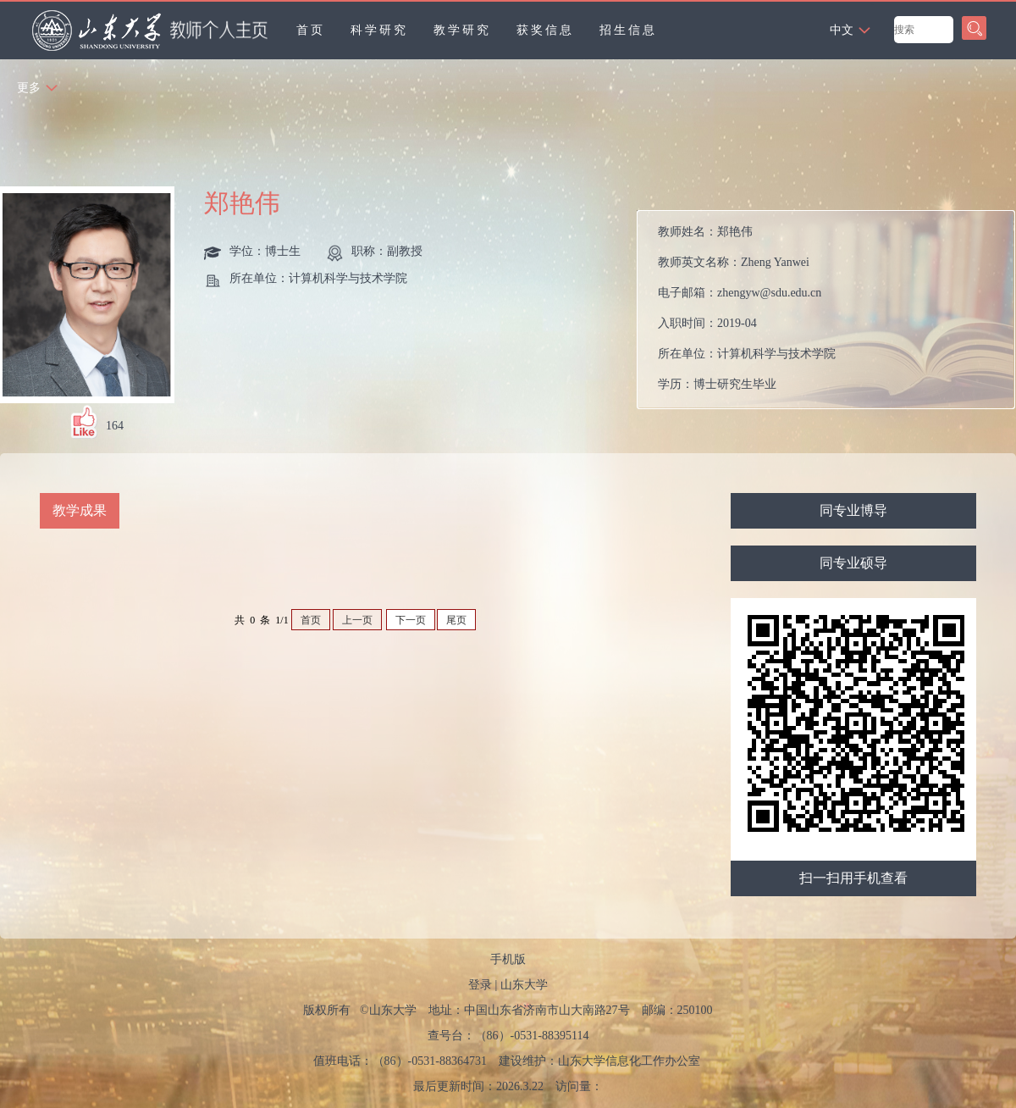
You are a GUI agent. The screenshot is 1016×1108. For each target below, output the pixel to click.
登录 (480, 984)
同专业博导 (853, 510)
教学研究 (462, 30)
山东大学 (524, 984)
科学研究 (379, 30)
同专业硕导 (853, 563)
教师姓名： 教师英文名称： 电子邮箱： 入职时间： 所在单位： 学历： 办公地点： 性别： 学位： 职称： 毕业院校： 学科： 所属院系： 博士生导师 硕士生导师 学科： (809, 313)
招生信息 (628, 30)
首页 (310, 30)
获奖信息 (545, 30)
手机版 (508, 959)
